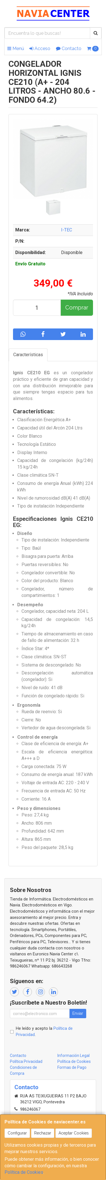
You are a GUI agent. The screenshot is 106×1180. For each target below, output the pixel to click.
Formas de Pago (71, 1067)
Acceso (39, 48)
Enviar (77, 1013)
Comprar (76, 307)
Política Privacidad (26, 1061)
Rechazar (42, 1133)
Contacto (68, 48)
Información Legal (73, 1055)
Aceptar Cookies (74, 1133)
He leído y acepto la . (44, 1031)
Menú (15, 48)
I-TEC (66, 230)
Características (28, 354)
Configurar (17, 1133)
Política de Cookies (24, 1172)
